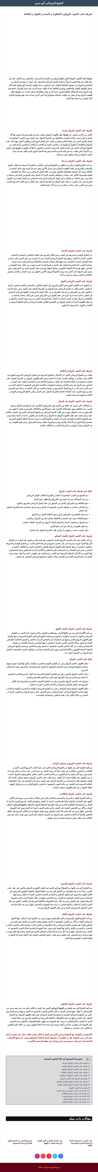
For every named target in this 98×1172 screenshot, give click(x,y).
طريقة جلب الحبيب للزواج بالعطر (74, 1099)
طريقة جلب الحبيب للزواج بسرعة (75, 1063)
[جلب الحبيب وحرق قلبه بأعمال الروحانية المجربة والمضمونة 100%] (79, 1131)
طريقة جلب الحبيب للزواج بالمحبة (75, 1066)
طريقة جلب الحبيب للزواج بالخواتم (74, 1102)
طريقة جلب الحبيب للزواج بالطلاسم (73, 1093)
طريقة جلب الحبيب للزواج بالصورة (74, 1096)
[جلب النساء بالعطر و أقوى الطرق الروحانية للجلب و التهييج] (49, 1131)
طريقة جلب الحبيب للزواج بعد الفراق (74, 1075)
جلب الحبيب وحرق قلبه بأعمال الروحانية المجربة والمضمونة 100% (80, 1143)
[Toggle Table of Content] (86, 1059)
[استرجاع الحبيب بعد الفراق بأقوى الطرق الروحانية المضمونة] (19, 1131)
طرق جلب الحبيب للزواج (78, 1088)
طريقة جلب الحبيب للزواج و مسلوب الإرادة (71, 1091)
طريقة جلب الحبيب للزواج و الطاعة (74, 1072)
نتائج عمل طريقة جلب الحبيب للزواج (74, 1079)
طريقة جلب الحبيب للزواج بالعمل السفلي (72, 1082)
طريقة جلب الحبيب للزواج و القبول (74, 1069)
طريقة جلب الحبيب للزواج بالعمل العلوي (72, 1085)
